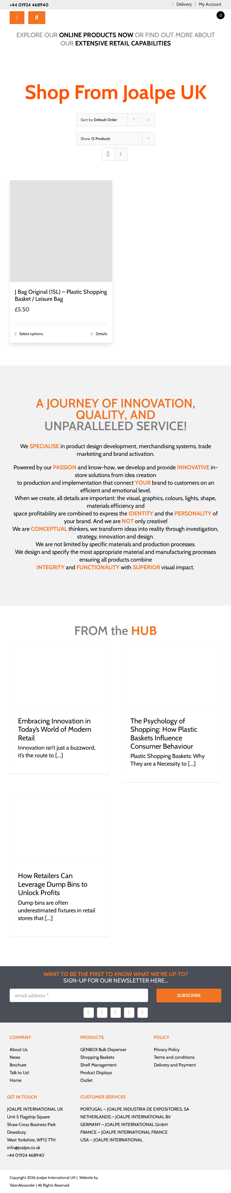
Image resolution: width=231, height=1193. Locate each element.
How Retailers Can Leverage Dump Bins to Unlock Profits (52, 884)
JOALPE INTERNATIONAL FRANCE (134, 1132)
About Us (19, 1049)
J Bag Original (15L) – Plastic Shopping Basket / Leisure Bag (61, 295)
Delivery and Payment (175, 1065)
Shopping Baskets (97, 1057)
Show (95, 138)
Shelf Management (98, 1065)
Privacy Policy (167, 1049)
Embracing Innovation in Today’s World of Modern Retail (54, 729)
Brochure (18, 1065)
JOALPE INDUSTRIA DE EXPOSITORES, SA (148, 1109)
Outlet (86, 1080)
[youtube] (129, 1013)
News (15, 1057)
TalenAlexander (22, 1185)
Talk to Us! (19, 1072)
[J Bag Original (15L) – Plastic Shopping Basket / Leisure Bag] (61, 231)
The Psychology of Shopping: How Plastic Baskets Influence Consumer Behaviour (163, 734)
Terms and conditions (174, 1057)
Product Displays (96, 1072)
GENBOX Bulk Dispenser (103, 1049)
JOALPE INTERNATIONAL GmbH (136, 1124)
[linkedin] (143, 1013)
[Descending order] (148, 119)
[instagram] (116, 1013)
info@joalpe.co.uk (23, 1147)
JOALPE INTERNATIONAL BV (143, 1117)
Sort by (99, 119)
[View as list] (121, 154)
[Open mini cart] (214, 14)
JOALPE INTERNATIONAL (118, 1140)
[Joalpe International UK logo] (78, 12)
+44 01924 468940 (29, 5)
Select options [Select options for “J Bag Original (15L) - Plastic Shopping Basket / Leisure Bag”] (31, 333)
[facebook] (89, 1013)
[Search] (36, 17)
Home (16, 1080)
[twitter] (102, 1013)
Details (101, 333)
